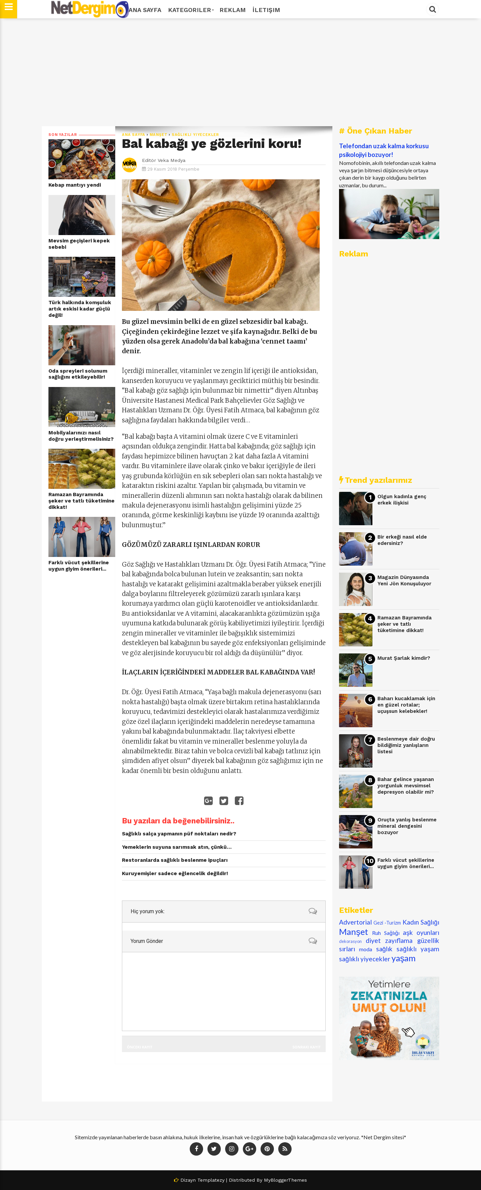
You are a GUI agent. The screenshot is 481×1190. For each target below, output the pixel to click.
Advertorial (355, 922)
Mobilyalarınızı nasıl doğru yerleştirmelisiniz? (81, 436)
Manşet (159, 135)
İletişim (266, 9)
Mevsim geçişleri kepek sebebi (79, 244)
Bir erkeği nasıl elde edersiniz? (402, 540)
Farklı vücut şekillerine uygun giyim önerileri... (78, 566)
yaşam (403, 958)
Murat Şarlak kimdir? (403, 658)
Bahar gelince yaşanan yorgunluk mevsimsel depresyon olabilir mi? (405, 785)
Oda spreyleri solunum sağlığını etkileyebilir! (77, 374)
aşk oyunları (421, 932)
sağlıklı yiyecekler (195, 135)
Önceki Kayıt (139, 1046)
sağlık (384, 949)
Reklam (232, 9)
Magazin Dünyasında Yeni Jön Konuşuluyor (404, 580)
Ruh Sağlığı (385, 933)
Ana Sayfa (145, 9)
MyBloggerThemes (285, 1180)
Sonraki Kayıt (307, 1046)
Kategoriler (190, 9)
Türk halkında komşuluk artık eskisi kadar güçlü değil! (79, 309)
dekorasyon (350, 941)
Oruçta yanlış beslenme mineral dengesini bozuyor (407, 826)
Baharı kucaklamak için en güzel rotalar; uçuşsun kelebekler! (406, 705)
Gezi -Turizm (387, 923)
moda (365, 949)
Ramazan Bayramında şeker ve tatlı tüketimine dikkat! (81, 500)
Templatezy (210, 1180)
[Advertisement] (240, 72)
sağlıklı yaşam (417, 949)
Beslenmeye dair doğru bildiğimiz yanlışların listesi (406, 745)
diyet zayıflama (389, 940)
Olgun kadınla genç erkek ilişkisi (401, 499)
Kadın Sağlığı (421, 922)
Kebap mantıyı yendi (74, 185)
